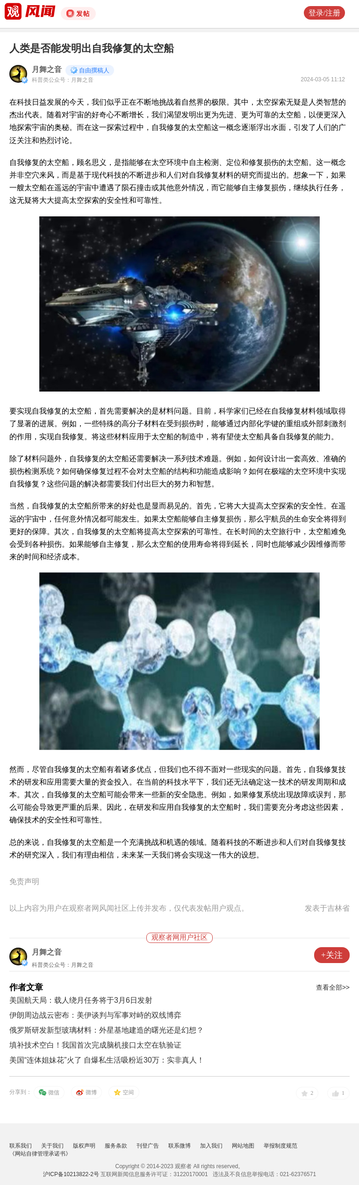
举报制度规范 (280, 1145)
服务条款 (116, 1145)
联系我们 (20, 1145)
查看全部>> (333, 987)
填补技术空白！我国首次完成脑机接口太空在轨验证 (95, 1045)
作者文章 (26, 987)
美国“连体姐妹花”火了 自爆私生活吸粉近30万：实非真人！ (106, 1060)
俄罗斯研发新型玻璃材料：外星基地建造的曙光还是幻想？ (106, 1030)
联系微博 (179, 1145)
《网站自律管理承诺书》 (40, 1153)
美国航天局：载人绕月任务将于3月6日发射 (80, 1000)
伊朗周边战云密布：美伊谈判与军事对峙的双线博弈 (95, 1015)
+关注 (332, 955)
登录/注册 (324, 13)
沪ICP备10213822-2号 (71, 1174)
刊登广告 (147, 1145)
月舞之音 (47, 69)
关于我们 (52, 1145)
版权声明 (84, 1145)
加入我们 (211, 1145)
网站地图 (243, 1145)
